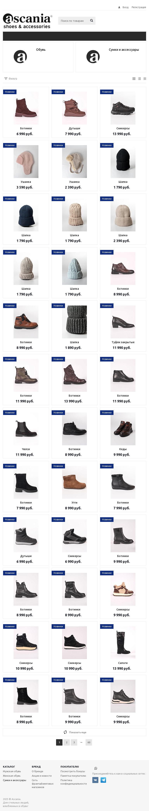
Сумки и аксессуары (14, 780)
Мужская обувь (12, 771)
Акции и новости (42, 775)
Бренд (36, 766)
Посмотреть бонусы (73, 771)
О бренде (37, 771)
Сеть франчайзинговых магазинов (43, 783)
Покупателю (70, 766)
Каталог (9, 766)
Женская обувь (12, 775)
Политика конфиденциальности (74, 782)
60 (88, 742)
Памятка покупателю (73, 775)
